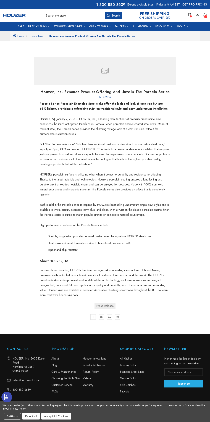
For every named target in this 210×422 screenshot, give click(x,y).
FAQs (54, 391)
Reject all (31, 416)
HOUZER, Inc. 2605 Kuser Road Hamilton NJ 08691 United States (28, 365)
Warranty (88, 385)
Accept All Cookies (56, 416)
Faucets (124, 391)
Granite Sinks (128, 378)
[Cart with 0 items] (205, 14)
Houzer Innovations (94, 359)
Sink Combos (128, 385)
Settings (12, 416)
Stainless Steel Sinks (132, 372)
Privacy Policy (17, 408)
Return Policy (91, 372)
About (55, 359)
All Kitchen (126, 359)
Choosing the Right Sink (65, 378)
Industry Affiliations (94, 365)
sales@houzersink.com (26, 380)
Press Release (105, 306)
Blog (54, 365)
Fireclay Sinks (128, 365)
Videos (87, 378)
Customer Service (62, 385)
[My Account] (197, 15)
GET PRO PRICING (194, 4)
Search (113, 16)
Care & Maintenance (63, 372)
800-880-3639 (112, 4)
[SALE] (21, 26)
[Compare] (189, 14)
